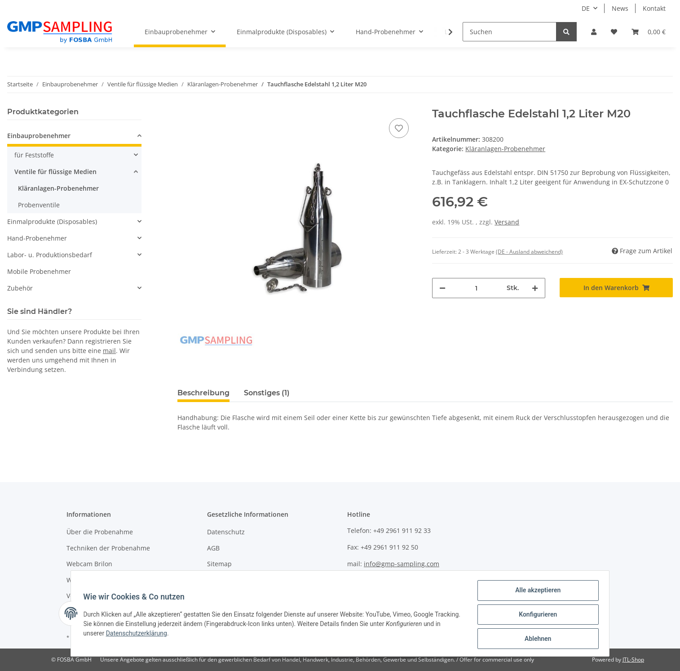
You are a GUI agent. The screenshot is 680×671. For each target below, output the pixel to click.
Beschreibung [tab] (203, 393)
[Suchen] (509, 31)
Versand (507, 222)
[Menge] (476, 288)
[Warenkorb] (648, 31)
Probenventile (39, 205)
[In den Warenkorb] (616, 287)
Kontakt (654, 8)
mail (109, 350)
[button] (594, 31)
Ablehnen (535, 639)
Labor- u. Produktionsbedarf (49, 255)
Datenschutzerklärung (157, 634)
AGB (213, 548)
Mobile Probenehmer (39, 271)
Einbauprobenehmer (39, 135)
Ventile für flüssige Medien (55, 171)
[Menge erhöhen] (535, 288)
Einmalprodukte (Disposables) (52, 221)
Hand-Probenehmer (37, 238)
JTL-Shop (633, 659)
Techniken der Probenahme (108, 548)
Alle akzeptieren (535, 592)
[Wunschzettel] (614, 31)
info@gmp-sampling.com (401, 563)
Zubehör (20, 288)
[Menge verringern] (442, 288)
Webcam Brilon (89, 563)
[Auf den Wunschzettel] (399, 128)
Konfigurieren (536, 615)
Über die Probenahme (99, 532)
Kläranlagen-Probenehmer (505, 148)
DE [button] (586, 8)
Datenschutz (226, 532)
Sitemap (219, 563)
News (620, 8)
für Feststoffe (34, 155)
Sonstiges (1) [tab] (267, 393)
